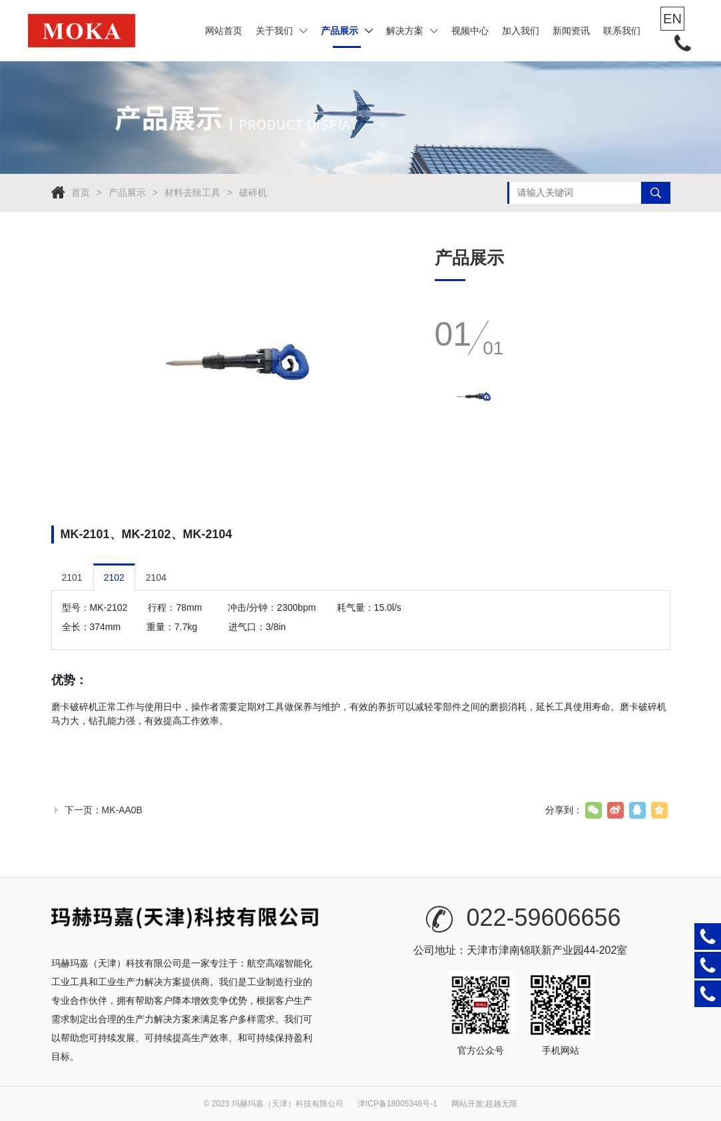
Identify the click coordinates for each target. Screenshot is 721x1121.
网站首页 (223, 30)
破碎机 (253, 192)
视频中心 (470, 30)
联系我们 (621, 30)
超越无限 (501, 1103)
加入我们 (520, 30)
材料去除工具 (192, 192)
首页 (80, 192)
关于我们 (282, 30)
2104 (156, 577)
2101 (72, 577)
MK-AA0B (122, 810)
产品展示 (347, 30)
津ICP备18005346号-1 (397, 1103)
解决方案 (412, 30)
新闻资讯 (571, 30)
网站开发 (467, 1103)
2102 (114, 577)
